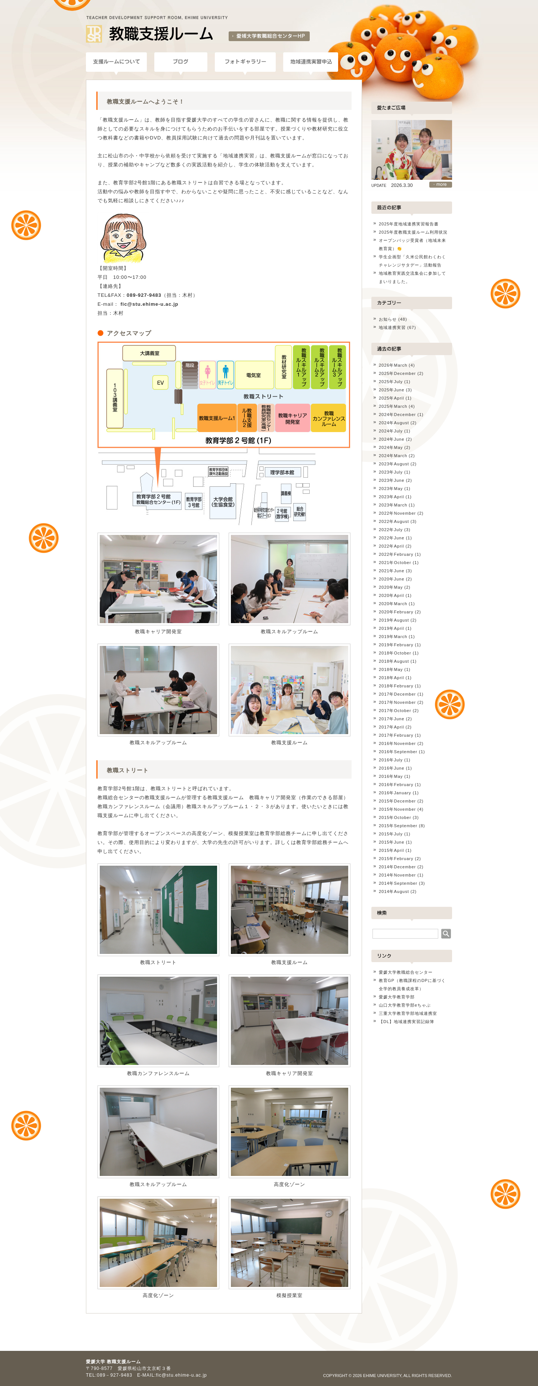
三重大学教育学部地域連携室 (408, 1013)
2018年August (394, 661)
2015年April (391, 850)
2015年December (397, 801)
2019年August (394, 620)
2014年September (398, 883)
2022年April (391, 546)
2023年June (391, 480)
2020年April (391, 595)
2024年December (397, 414)
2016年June (391, 768)
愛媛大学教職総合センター (406, 972)
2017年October (395, 710)
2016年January (395, 793)
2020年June (391, 579)
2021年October (395, 562)
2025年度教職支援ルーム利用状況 (413, 232)
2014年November (397, 875)
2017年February (396, 735)
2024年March (393, 455)
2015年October (395, 817)
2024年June (391, 439)
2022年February (396, 554)
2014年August (394, 891)
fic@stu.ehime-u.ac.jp (149, 304)
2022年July (391, 529)
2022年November (397, 513)
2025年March (393, 406)
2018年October (395, 653)
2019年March (393, 636)
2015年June (391, 842)
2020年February (396, 612)
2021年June (391, 571)
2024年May (391, 447)
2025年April (391, 398)
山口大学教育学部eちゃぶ (405, 1005)
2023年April (391, 497)
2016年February (396, 784)
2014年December (397, 867)
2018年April (391, 677)
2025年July (391, 381)
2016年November (397, 743)
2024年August (394, 423)
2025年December (397, 373)
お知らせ (388, 319)
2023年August (394, 464)
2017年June (391, 719)
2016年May (391, 776)
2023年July (391, 472)
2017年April (391, 727)
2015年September (398, 825)
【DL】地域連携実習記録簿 (406, 1021)
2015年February (396, 858)
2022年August (394, 521)
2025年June (391, 390)
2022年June (391, 538)
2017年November (397, 702)
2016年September (398, 751)
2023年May (391, 488)
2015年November (397, 809)
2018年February (396, 686)
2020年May (391, 587)
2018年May (391, 669)
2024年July (391, 431)
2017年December (397, 694)
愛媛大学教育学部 (397, 997)
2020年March (393, 603)
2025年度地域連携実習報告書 (409, 224)
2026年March (393, 365)
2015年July (391, 834)
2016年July (391, 760)
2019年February (396, 645)
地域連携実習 (392, 327)
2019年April (391, 628)
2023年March (393, 505)
